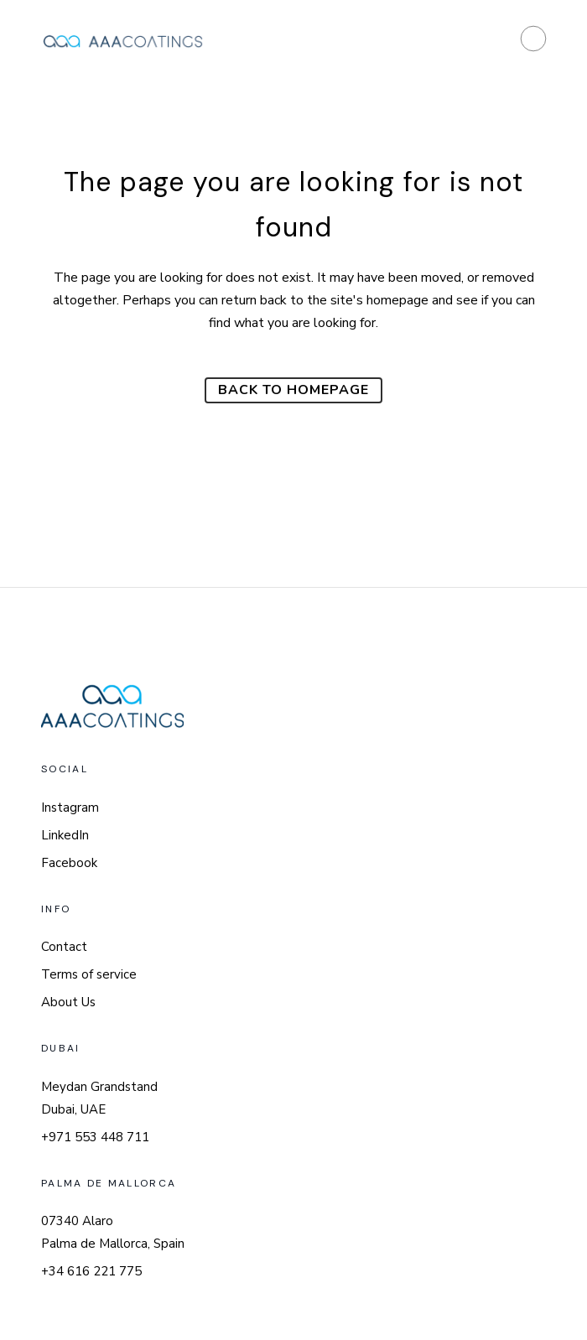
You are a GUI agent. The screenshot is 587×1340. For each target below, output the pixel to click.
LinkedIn (65, 835)
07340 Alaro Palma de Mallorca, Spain (112, 1232)
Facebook (69, 862)
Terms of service (89, 974)
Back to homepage (293, 390)
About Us (68, 1002)
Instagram (70, 807)
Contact (64, 946)
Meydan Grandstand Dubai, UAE (99, 1098)
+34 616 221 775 (91, 1271)
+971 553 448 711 (95, 1137)
